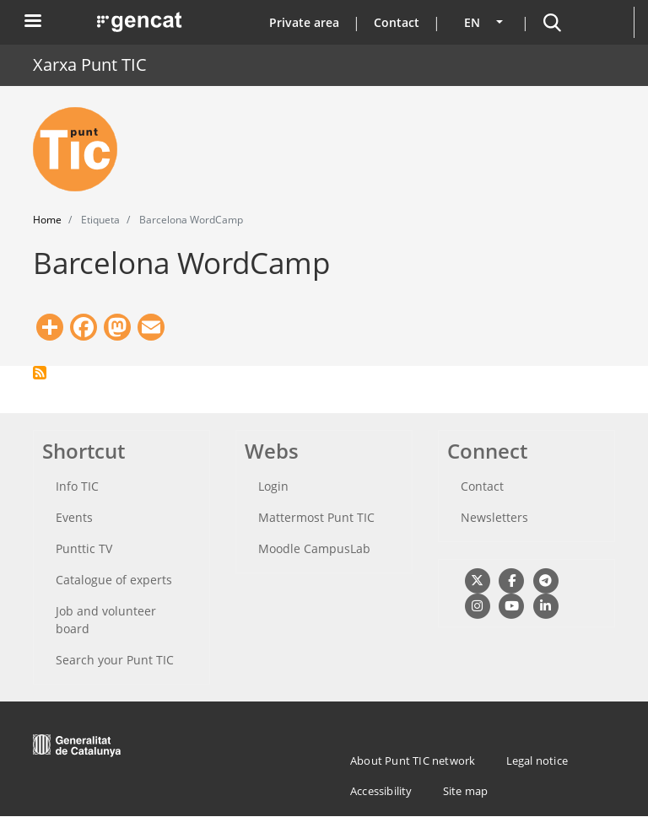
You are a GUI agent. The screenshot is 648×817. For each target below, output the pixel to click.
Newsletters (494, 517)
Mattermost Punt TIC (316, 517)
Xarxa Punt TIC (90, 64)
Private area (304, 22)
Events (74, 517)
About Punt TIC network (412, 760)
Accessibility (381, 790)
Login (273, 486)
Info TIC (77, 486)
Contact (396, 22)
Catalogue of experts (114, 580)
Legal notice (537, 760)
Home (47, 219)
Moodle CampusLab (314, 548)
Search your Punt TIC (115, 660)
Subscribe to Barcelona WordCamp (39, 372)
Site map (466, 790)
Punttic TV (84, 548)
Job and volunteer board (106, 620)
